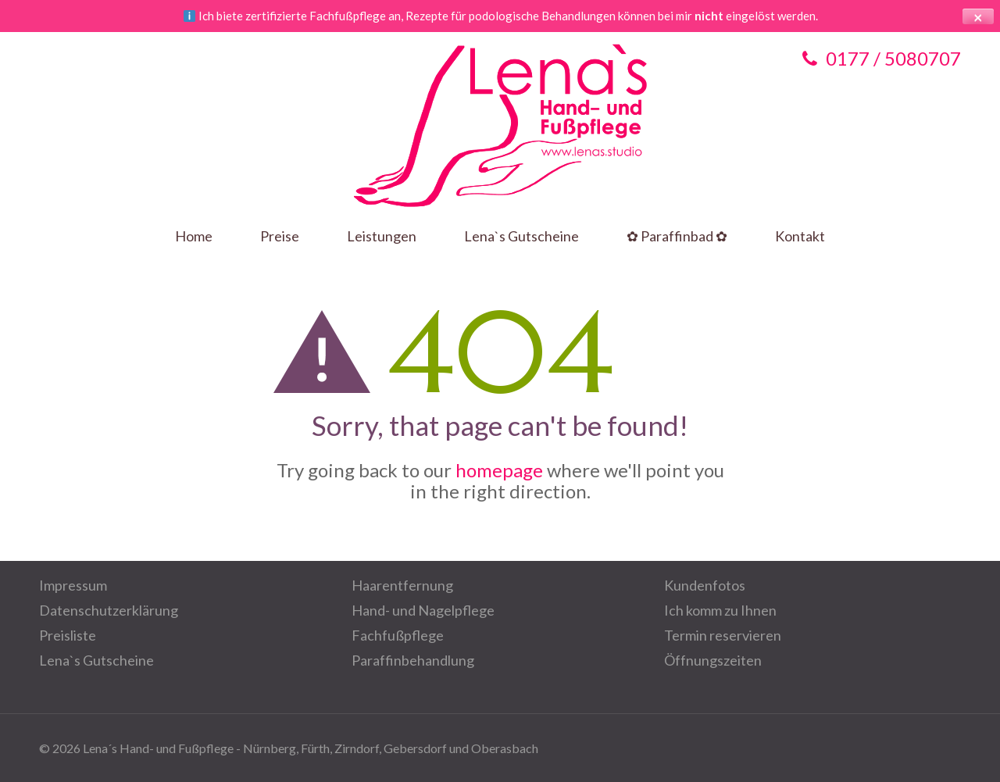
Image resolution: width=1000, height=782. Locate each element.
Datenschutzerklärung (108, 610)
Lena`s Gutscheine (521, 236)
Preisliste (67, 635)
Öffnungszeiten (713, 660)
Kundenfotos (704, 585)
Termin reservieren (722, 635)
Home (193, 236)
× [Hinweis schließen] (978, 16)
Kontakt (800, 236)
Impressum (73, 585)
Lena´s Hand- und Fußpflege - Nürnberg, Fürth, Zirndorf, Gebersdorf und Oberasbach (310, 748)
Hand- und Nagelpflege (423, 610)
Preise (279, 236)
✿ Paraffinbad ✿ (677, 236)
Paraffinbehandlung (413, 660)
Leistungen (381, 236)
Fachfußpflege (398, 635)
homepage (499, 470)
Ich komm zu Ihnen (720, 610)
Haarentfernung (402, 585)
